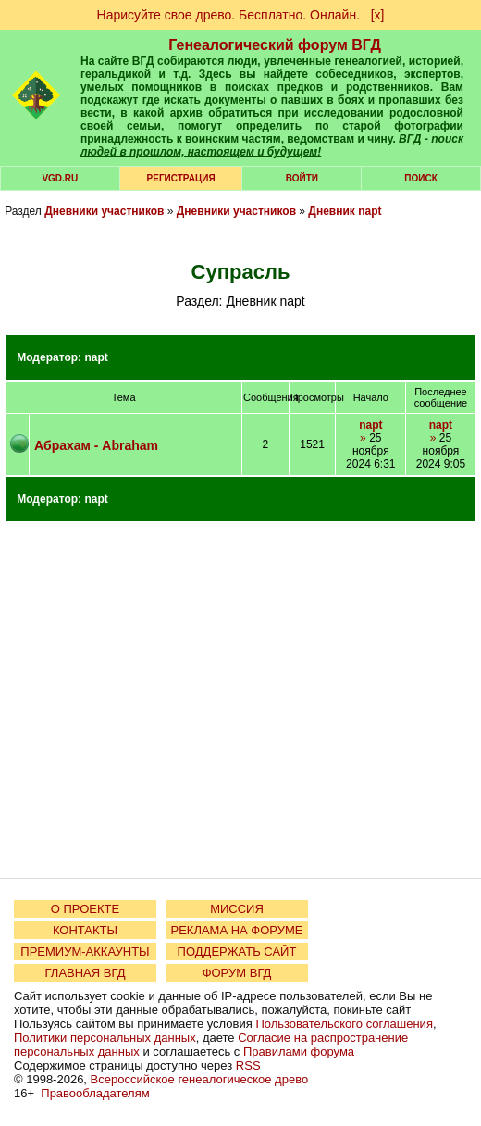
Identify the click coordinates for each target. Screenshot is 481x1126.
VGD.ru (60, 178)
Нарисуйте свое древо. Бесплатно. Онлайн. (229, 14)
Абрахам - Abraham (96, 445)
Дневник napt (344, 211)
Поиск (420, 178)
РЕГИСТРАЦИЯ (181, 178)
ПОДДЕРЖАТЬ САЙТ (237, 951)
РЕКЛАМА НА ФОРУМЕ (236, 930)
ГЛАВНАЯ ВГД (85, 973)
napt (95, 357)
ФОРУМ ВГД (237, 973)
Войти (302, 178)
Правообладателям (95, 1093)
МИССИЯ (237, 909)
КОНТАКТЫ (85, 930)
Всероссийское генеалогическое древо (200, 1079)
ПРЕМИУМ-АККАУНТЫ (84, 951)
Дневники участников (104, 211)
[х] (378, 14)
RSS (248, 1065)
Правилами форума (298, 1051)
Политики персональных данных (105, 1038)
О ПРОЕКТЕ (85, 909)
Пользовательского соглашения (344, 1024)
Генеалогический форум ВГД (274, 45)
